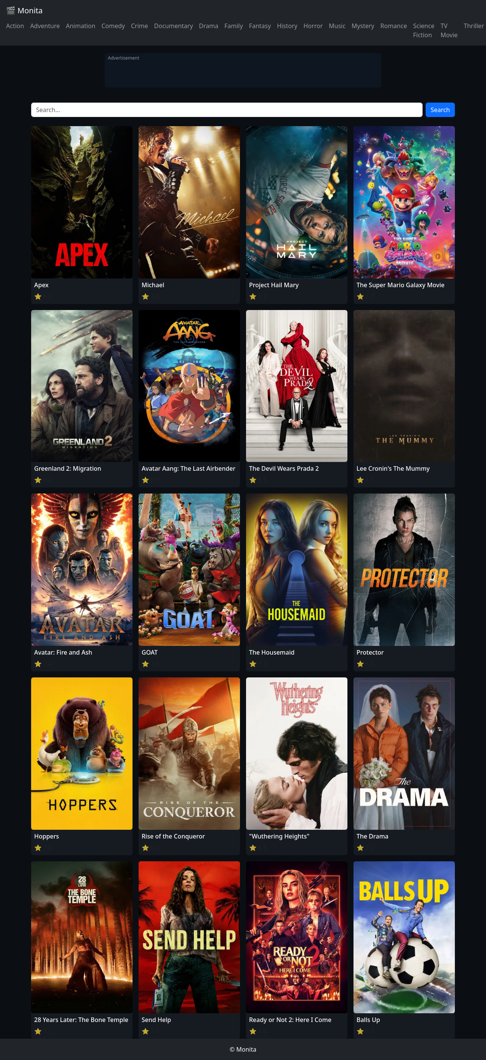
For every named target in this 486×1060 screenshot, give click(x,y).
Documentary (173, 26)
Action (15, 26)
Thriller (474, 26)
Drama (208, 26)
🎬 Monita (24, 10)
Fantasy (260, 26)
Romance (393, 26)
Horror (313, 26)
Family (233, 26)
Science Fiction (423, 30)
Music (337, 26)
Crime (139, 26)
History (287, 26)
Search (440, 110)
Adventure (45, 26)
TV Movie (449, 30)
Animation (80, 26)
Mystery (363, 26)
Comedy (113, 26)
